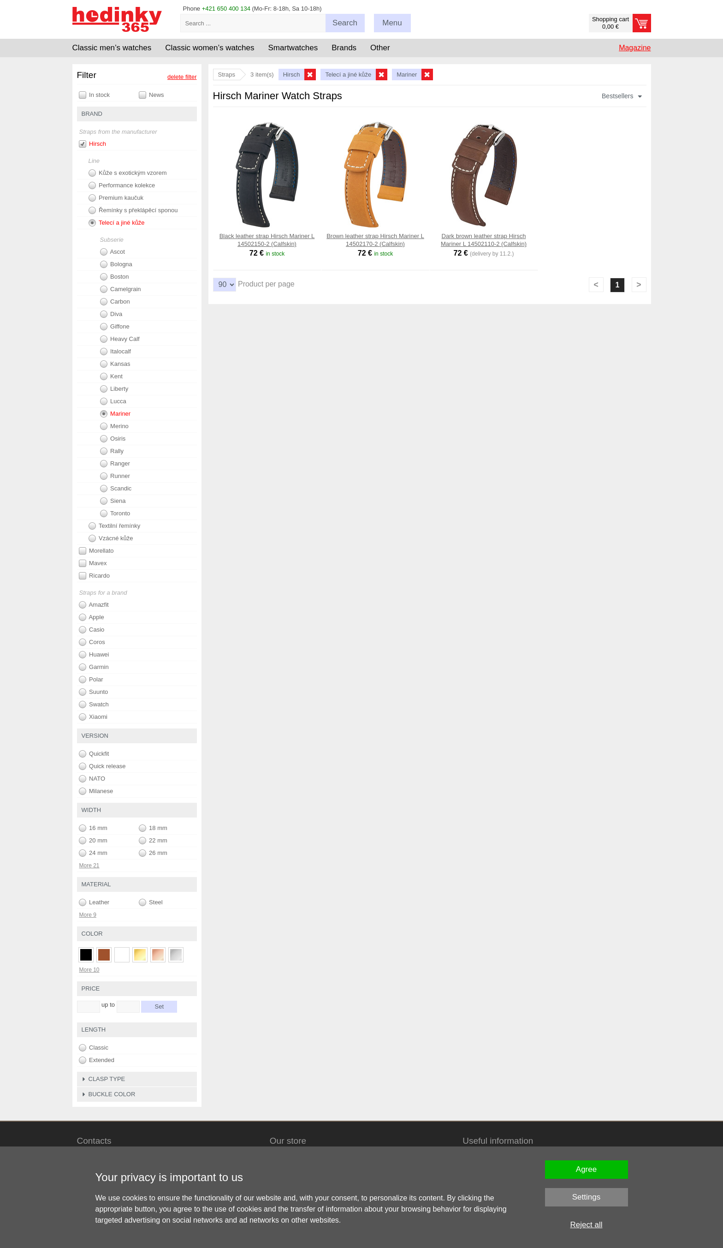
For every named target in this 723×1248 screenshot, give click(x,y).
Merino (114, 426)
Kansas (115, 364)
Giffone (115, 326)
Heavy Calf (120, 339)
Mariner (115, 414)
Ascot (112, 252)
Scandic (116, 488)
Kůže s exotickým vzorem (128, 173)
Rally (112, 451)
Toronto (115, 513)
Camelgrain (120, 289)
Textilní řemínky (115, 526)
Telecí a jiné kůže (117, 223)
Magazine (635, 48)
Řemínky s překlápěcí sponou (133, 210)
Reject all (586, 1224)
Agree (586, 1169)
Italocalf (115, 351)
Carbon (115, 301)
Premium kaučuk (116, 198)
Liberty (114, 389)
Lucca (113, 401)
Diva (111, 314)
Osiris (113, 438)
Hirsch (92, 144)
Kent (111, 376)
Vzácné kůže (111, 538)
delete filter (182, 76)
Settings (586, 1197)
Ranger (115, 463)
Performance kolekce (122, 185)
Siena (113, 501)
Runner (115, 476)
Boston (114, 277)
